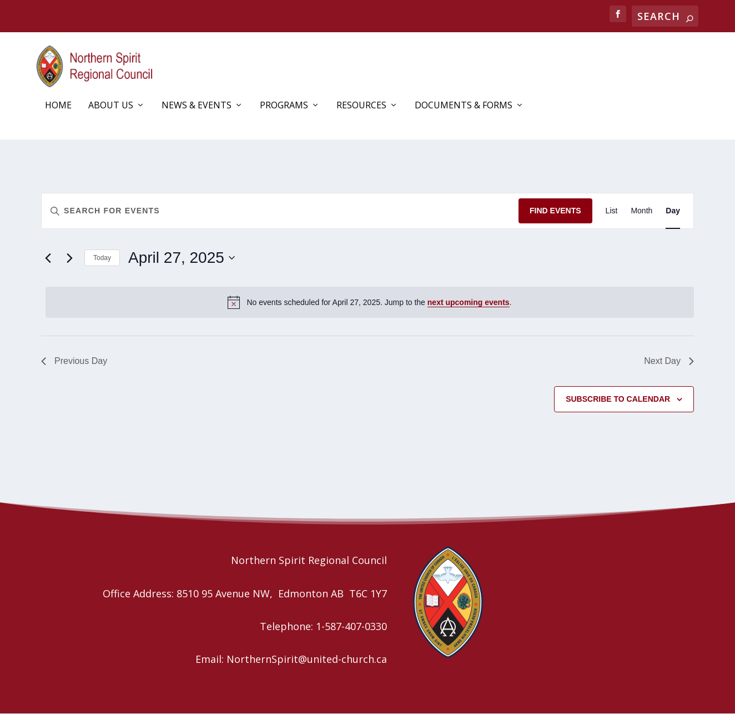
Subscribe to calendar (618, 399)
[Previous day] (47, 258)
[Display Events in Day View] (673, 211)
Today (102, 258)
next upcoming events (468, 302)
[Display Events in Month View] (641, 211)
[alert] (370, 302)
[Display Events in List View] (612, 211)
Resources (361, 106)
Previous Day (74, 361)
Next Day (669, 361)
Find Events (555, 211)
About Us (110, 106)
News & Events (196, 106)
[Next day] (69, 258)
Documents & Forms (463, 106)
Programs (284, 106)
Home (58, 106)
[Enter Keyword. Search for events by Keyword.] (280, 211)
